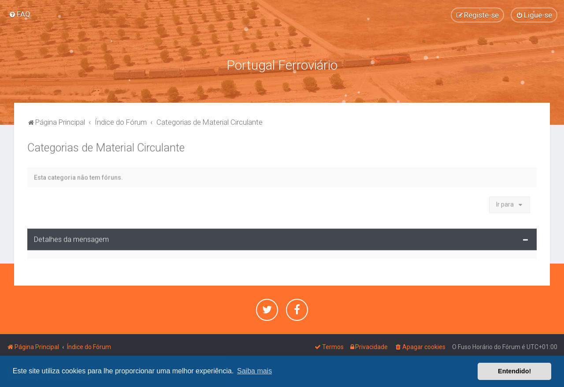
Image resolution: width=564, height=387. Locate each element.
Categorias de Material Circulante (106, 147)
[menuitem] (20, 14)
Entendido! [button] (514, 371)
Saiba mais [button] (254, 371)
